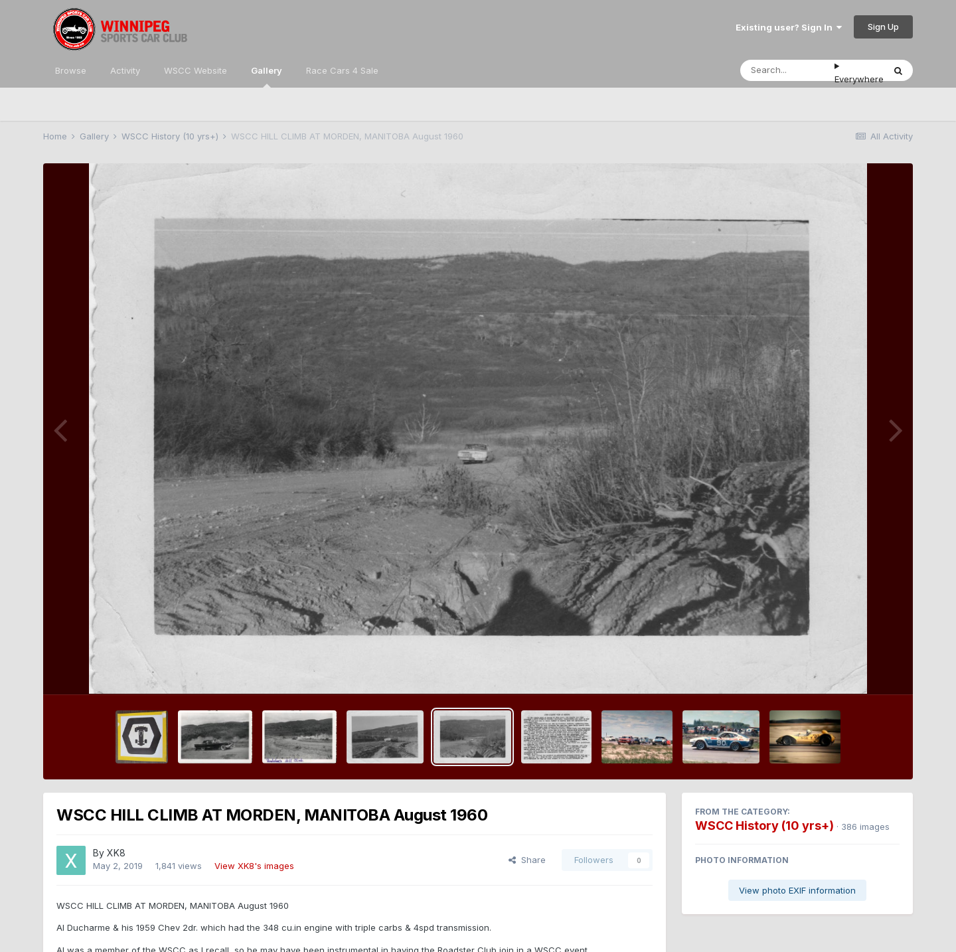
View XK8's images (254, 865)
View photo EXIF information (797, 890)
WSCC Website (195, 70)
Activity (125, 70)
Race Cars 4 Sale (342, 70)
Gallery (266, 76)
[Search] (787, 70)
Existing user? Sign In (789, 27)
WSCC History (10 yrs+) (764, 826)
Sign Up (883, 26)
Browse (70, 70)
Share (527, 859)
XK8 (116, 852)
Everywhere (859, 79)
